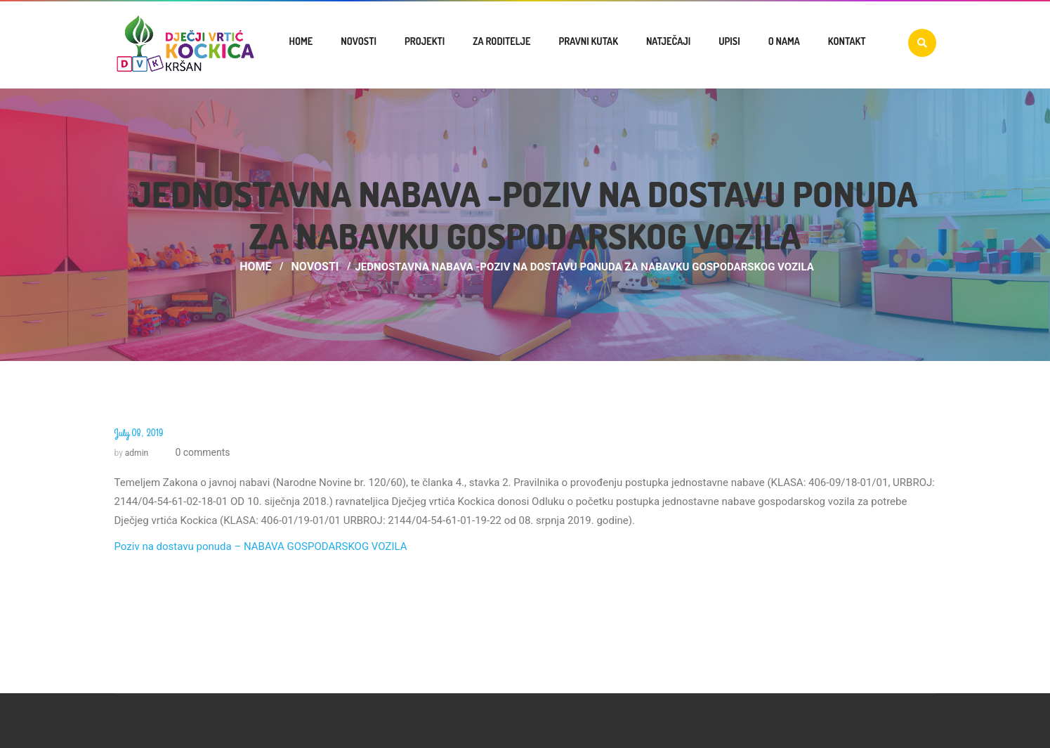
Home (301, 41)
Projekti (425, 41)
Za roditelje (501, 41)
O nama (784, 41)
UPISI (729, 41)
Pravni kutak (587, 41)
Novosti (358, 41)
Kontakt (847, 41)
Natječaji (668, 41)
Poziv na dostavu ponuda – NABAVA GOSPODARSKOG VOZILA (260, 546)
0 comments (201, 452)
